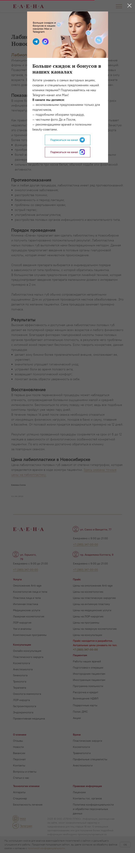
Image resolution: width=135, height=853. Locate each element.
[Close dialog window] (129, 5)
